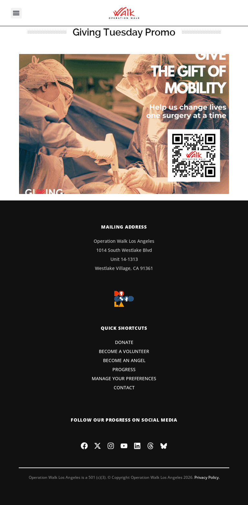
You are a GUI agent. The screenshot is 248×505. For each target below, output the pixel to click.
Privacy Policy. (207, 477)
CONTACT (124, 387)
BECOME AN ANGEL (124, 360)
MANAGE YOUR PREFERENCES (124, 378)
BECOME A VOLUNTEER (124, 351)
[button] (16, 13)
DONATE (124, 342)
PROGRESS (124, 369)
